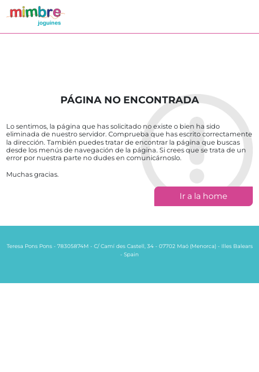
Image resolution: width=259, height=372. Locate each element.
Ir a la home (204, 196)
